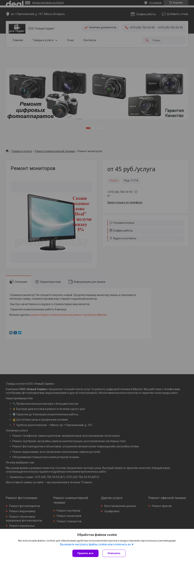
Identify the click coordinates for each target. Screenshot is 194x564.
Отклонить (113, 553)
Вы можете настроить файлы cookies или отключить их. (95, 544)
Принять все (85, 553)
